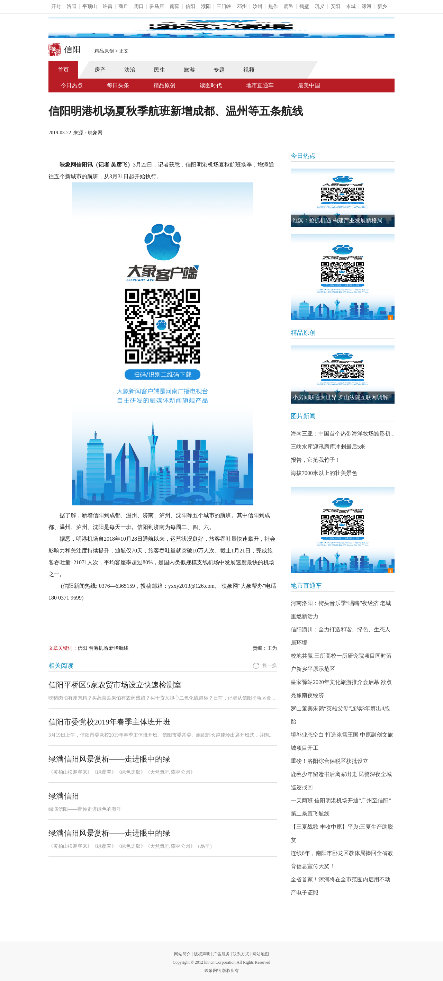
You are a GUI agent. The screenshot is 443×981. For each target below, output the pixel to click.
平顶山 (89, 6)
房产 (100, 70)
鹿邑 (288, 6)
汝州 (257, 6)
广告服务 (221, 954)
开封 (56, 6)
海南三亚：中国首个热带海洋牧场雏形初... (343, 433)
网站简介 (182, 954)
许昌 (107, 6)
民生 (159, 70)
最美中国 (309, 85)
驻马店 (157, 6)
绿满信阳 (63, 796)
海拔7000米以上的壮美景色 (324, 473)
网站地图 (260, 954)
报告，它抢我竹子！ (316, 460)
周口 (139, 6)
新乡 (382, 6)
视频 (248, 70)
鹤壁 (304, 6)
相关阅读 (60, 665)
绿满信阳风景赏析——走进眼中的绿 (109, 759)
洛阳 (71, 6)
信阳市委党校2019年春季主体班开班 (109, 722)
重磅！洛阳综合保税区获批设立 (329, 761)
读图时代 (211, 85)
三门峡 (224, 6)
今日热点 (72, 85)
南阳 (175, 6)
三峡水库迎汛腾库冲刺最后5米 (328, 447)
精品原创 (104, 51)
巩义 (320, 6)
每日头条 (118, 85)
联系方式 (241, 954)
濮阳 (206, 6)
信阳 (190, 6)
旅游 (189, 70)
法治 (129, 70)
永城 (351, 6)
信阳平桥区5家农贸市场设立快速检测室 (115, 685)
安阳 (335, 6)
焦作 (273, 6)
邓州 (242, 6)
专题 (219, 70)
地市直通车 (260, 85)
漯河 (366, 6)
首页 (63, 70)
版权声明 (202, 954)
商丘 (123, 6)
